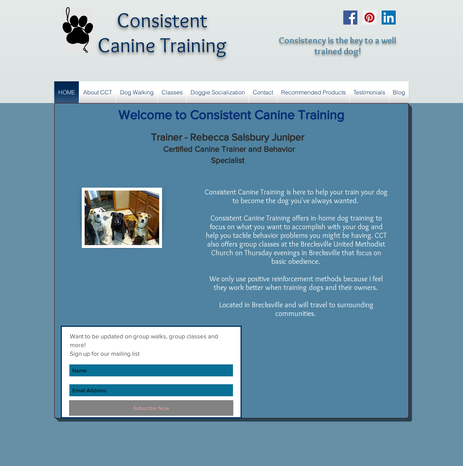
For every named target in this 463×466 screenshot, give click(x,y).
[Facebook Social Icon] (350, 17)
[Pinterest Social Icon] (369, 17)
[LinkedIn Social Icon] (389, 17)
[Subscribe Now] (151, 408)
